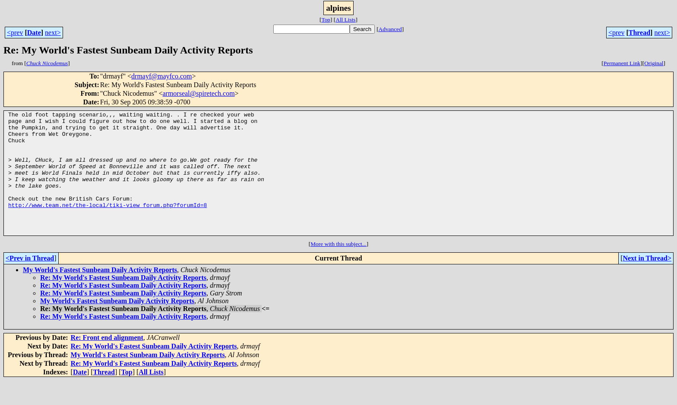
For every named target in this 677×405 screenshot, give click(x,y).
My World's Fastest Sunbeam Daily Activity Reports (100, 294)
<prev (15, 32)
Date (34, 32)
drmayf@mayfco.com (161, 76)
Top (325, 19)
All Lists (345, 19)
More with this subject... (338, 268)
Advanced (390, 29)
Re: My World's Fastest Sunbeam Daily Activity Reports (123, 302)
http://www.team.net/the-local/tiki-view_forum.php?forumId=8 (107, 224)
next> (53, 32)
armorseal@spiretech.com (198, 93)
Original (653, 63)
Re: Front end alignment (107, 362)
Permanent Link (622, 63)
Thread (639, 32)
